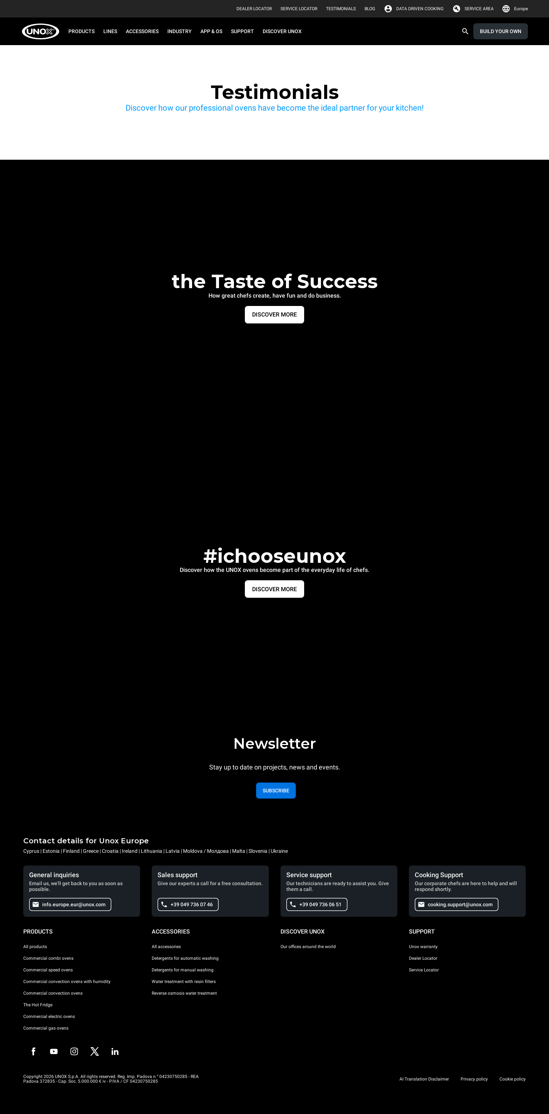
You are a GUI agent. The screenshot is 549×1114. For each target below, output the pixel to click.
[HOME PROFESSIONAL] (42, 31)
